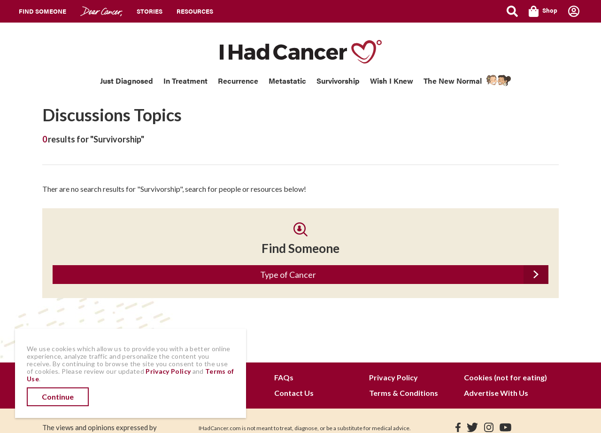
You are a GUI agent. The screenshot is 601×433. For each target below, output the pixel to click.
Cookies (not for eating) (505, 377)
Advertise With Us (496, 392)
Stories (149, 11)
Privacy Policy (393, 377)
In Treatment (185, 80)
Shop (543, 11)
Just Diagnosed (126, 80)
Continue (58, 396)
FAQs (283, 377)
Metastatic (287, 80)
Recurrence (238, 80)
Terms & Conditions (403, 392)
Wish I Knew (391, 80)
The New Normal (453, 80)
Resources (195, 11)
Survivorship (338, 80)
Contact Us (294, 392)
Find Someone (42, 11)
